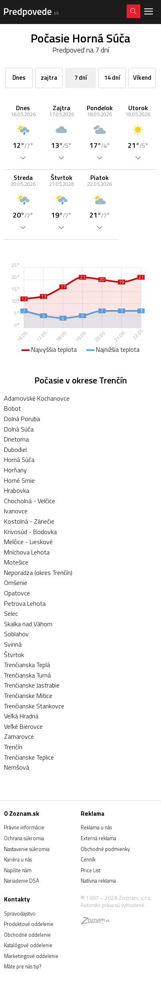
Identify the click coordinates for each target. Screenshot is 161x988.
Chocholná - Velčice (29, 501)
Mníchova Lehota (27, 552)
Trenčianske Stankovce (34, 706)
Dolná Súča (19, 429)
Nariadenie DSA (21, 881)
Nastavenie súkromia (27, 849)
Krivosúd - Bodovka (30, 531)
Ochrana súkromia (24, 838)
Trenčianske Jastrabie (32, 685)
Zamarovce (19, 736)
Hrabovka (16, 490)
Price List (90, 870)
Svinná (13, 644)
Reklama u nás (96, 827)
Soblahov (16, 634)
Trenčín (13, 747)
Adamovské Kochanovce (37, 398)
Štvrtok (14, 654)
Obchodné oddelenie (27, 935)
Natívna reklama (98, 881)
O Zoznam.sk (21, 813)
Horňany (15, 470)
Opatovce (17, 593)
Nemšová (16, 767)
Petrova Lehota (25, 603)
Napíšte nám (18, 870)
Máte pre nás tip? (22, 966)
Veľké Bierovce (23, 726)
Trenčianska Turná (27, 675)
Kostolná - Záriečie (29, 521)
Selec (11, 613)
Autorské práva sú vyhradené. (113, 905)
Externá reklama (98, 838)
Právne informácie (24, 827)
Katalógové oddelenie (28, 945)
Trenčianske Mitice (28, 695)
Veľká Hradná (21, 716)
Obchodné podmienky (105, 849)
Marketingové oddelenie (31, 956)
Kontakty (17, 899)
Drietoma (16, 439)
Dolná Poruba (22, 418)
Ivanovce (16, 511)
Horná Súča (19, 459)
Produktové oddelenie (29, 924)
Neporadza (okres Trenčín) (38, 572)
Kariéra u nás (18, 859)
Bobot (12, 408)
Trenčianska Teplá (27, 664)
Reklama (92, 813)
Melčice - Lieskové (28, 541)
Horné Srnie (19, 480)
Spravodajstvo (20, 913)
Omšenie (15, 582)
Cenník (88, 859)
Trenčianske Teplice (29, 757)
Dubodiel (15, 449)
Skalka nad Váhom (28, 624)
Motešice (16, 562)
